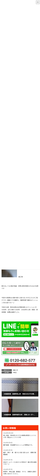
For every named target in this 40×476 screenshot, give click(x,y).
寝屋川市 (15, 370)
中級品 (15, 372)
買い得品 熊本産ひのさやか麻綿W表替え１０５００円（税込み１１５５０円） (19, 436)
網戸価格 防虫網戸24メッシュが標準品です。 (18, 445)
